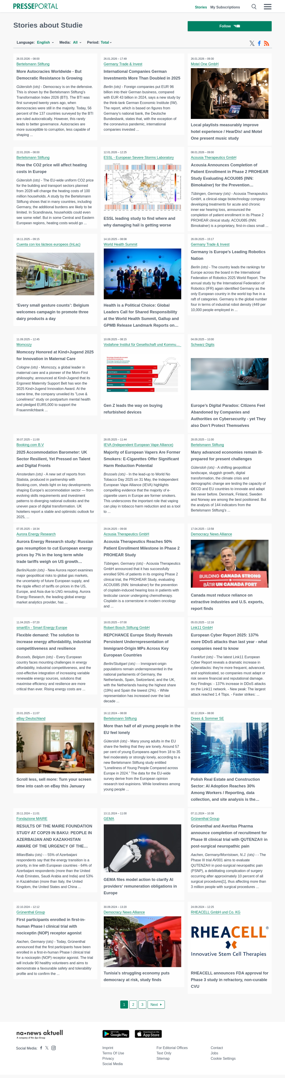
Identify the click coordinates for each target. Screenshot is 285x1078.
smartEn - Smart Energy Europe (42, 632)
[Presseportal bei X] (45, 1052)
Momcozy (24, 349)
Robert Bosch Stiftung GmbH (127, 632)
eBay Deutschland (31, 722)
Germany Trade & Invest (123, 65)
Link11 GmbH (202, 632)
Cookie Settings (223, 1062)
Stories (201, 7)
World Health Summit (121, 249)
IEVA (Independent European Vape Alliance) (139, 449)
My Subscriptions (225, 7)
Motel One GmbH (205, 65)
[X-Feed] (252, 44)
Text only (164, 1056)
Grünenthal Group (205, 822)
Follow (230, 27)
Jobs (214, 1056)
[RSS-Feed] (266, 44)
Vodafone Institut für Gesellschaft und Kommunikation (146, 349)
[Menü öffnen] (268, 7)
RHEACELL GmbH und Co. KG (216, 916)
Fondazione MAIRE (32, 822)
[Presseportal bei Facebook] (39, 1052)
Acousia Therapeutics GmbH (213, 158)
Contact (217, 1051)
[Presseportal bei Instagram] (52, 1051)
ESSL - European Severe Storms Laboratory (139, 158)
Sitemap (163, 1062)
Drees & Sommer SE (207, 722)
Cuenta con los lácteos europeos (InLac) (49, 249)
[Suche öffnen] (254, 7)
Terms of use (113, 1056)
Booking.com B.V (30, 449)
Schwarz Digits (203, 349)
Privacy (108, 1062)
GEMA (109, 822)
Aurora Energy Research (36, 538)
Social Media (112, 1067)
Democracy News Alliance (211, 538)
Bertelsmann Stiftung (33, 65)
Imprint (107, 1051)
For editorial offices (172, 1051)
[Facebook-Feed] (259, 44)
